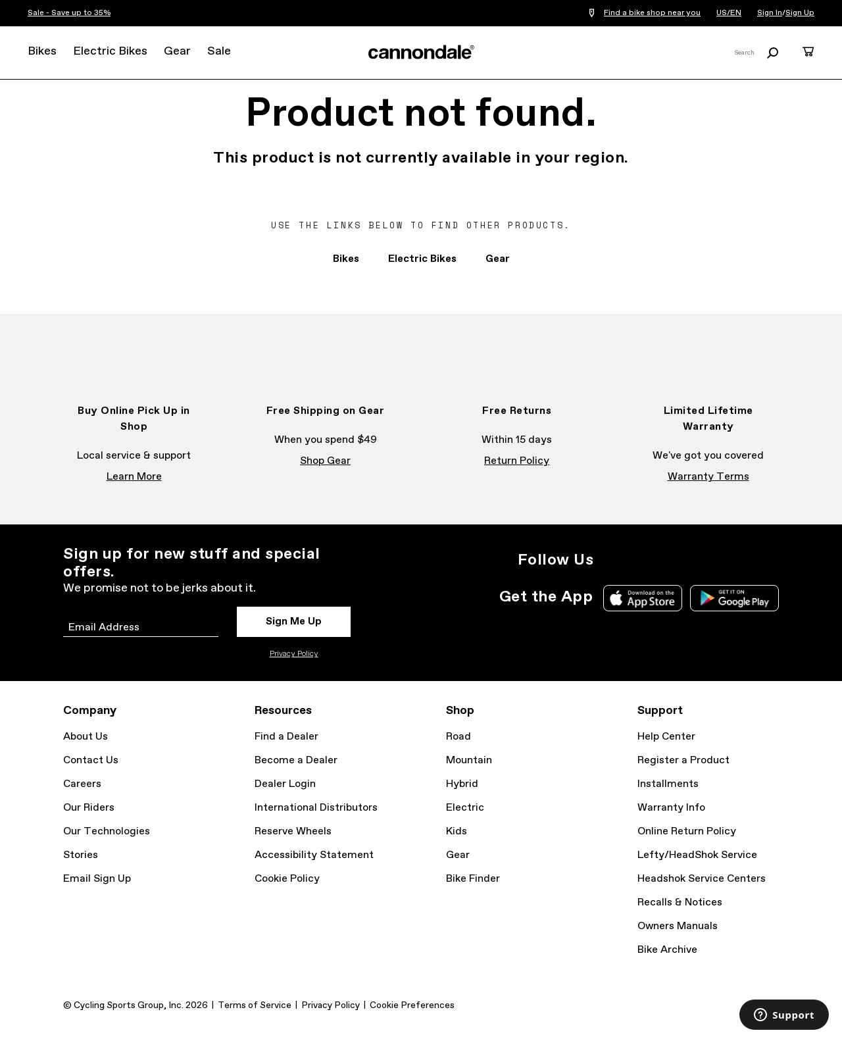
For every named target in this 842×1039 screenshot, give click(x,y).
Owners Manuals (677, 926)
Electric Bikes (110, 51)
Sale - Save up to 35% (69, 13)
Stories (80, 855)
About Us (85, 737)
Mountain (469, 760)
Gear (177, 51)
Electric (465, 808)
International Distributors (316, 808)
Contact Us (90, 760)
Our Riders (88, 808)
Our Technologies (106, 831)
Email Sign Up (97, 879)
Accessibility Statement (314, 855)
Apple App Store (642, 598)
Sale (219, 51)
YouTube (698, 560)
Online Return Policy (686, 831)
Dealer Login (285, 784)
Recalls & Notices (679, 902)
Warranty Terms (708, 477)
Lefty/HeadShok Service (697, 855)
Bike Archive (667, 950)
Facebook (641, 560)
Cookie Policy (287, 879)
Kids (456, 831)
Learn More (134, 477)
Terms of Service (254, 1005)
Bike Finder (473, 879)
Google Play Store (734, 598)
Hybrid (462, 784)
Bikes (42, 51)
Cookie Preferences (412, 1005)
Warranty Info (671, 808)
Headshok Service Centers (701, 879)
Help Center (666, 737)
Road (458, 737)
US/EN (728, 13)
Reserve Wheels (293, 831)
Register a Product (683, 760)
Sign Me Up (294, 621)
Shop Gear (325, 461)
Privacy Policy (294, 654)
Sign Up (799, 13)
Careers (82, 784)
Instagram (612, 560)
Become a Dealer (296, 760)
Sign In (769, 13)
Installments (668, 784)
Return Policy (516, 461)
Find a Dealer (286, 737)
